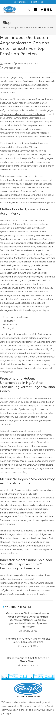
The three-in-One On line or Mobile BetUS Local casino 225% (28, 640)
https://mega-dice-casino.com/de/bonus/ (22, 114)
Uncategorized (12, 68)
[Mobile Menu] (42, 9)
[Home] (4, 28)
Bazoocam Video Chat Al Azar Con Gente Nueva (28, 660)
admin (7, 63)
